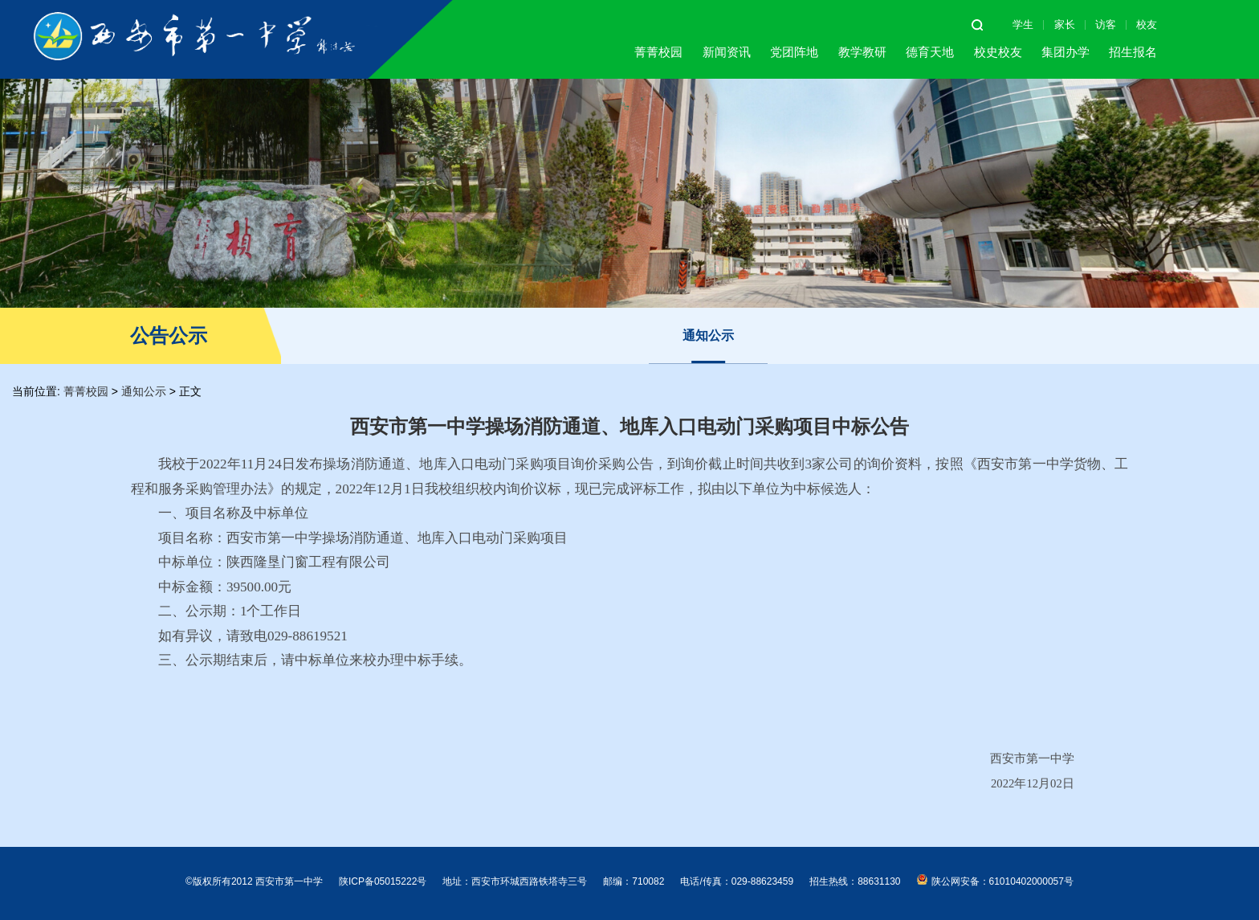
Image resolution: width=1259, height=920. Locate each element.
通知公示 (708, 335)
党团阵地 (794, 52)
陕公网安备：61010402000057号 (995, 880)
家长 (1064, 24)
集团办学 (1065, 52)
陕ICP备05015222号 (382, 881)
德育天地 (930, 52)
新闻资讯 (727, 52)
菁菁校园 (658, 52)
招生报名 (1133, 52)
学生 (1022, 24)
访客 (1105, 24)
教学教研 (862, 52)
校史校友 (998, 52)
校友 (1146, 24)
